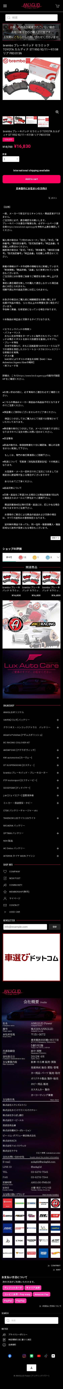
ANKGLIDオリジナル (13, 712)
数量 (5, 154)
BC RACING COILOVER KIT (16, 742)
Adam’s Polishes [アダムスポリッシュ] (22, 735)
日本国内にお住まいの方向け (31, 188)
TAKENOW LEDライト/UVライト (19, 818)
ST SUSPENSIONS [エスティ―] (18, 765)
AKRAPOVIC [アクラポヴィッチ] (19, 750)
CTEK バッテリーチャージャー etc (20, 810)
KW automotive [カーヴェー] (17, 757)
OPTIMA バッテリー (13, 833)
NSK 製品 (8, 841)
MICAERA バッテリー (14, 825)
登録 (55, 927)
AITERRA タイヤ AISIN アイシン (19, 856)
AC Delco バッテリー (14, 848)
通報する (55, 538)
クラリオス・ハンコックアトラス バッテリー (26, 727)
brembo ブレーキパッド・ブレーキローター (25, 773)
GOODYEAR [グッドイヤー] (16, 788)
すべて (9, 557)
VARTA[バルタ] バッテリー (16, 720)
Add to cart (31, 179)
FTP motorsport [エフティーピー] (20, 780)
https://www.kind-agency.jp (21, 227)
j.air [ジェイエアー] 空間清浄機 (18, 795)
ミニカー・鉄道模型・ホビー (17, 803)
